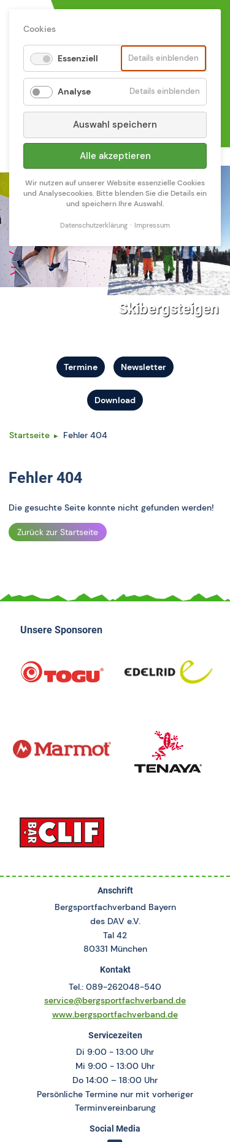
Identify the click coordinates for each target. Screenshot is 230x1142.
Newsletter (143, 367)
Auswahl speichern (115, 124)
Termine (81, 367)
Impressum (152, 225)
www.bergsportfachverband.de (115, 1014)
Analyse (74, 91)
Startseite (29, 435)
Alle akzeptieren (115, 156)
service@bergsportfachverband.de (115, 1000)
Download (115, 400)
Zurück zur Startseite (57, 532)
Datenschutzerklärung (94, 225)
